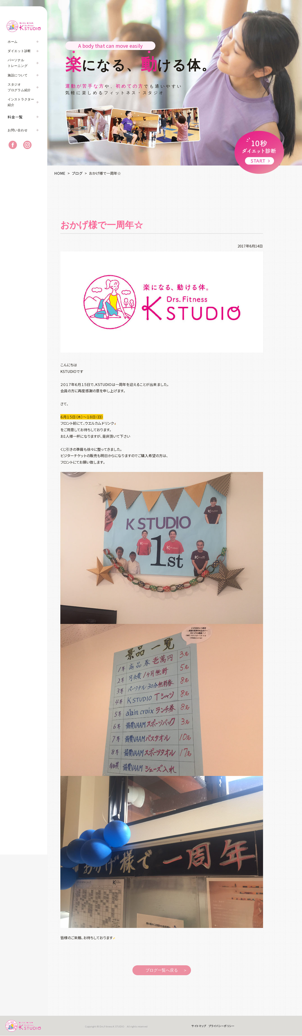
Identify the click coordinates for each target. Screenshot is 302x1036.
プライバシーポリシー (221, 1026)
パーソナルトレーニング (17, 63)
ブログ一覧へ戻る (161, 970)
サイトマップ (198, 1026)
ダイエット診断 (19, 51)
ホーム (13, 41)
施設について (17, 75)
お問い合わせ (17, 130)
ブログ (77, 173)
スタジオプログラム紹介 (19, 87)
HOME (59, 173)
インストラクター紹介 (21, 102)
